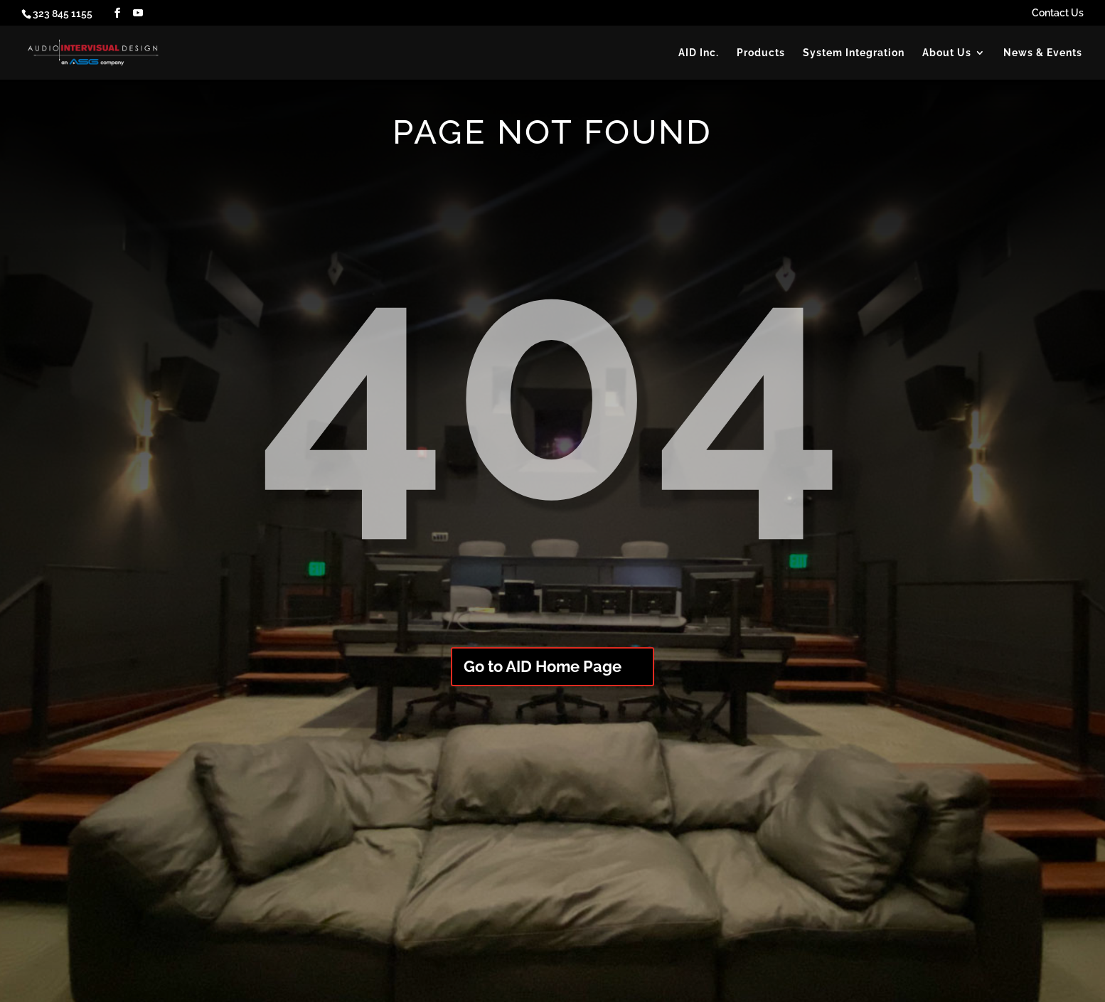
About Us (946, 53)
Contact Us (1058, 13)
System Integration (853, 53)
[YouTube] (138, 13)
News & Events (1042, 53)
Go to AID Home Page (542, 666)
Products (761, 53)
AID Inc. (698, 53)
